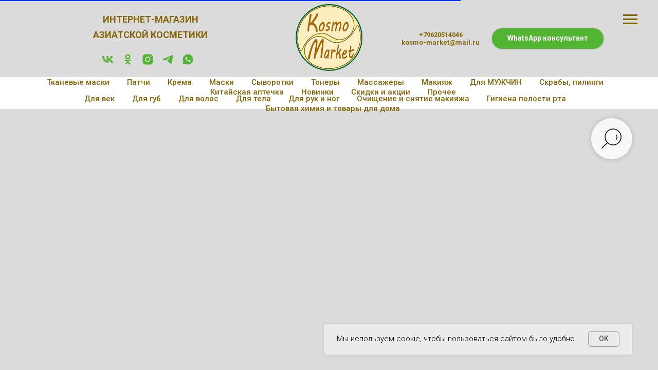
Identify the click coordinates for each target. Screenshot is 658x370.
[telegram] (167, 63)
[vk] (107, 63)
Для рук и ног (313, 98)
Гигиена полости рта (526, 98)
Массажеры (380, 82)
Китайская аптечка (247, 92)
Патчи (138, 82)
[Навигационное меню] (630, 19)
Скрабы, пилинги (571, 82)
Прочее (442, 92)
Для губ (146, 98)
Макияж (437, 82)
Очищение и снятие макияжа (413, 98)
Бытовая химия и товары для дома (333, 108)
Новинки (317, 92)
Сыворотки (272, 82)
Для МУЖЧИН (496, 82)
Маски (221, 82)
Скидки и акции (380, 92)
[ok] (127, 63)
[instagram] (147, 63)
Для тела (253, 98)
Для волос (198, 98)
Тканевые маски (78, 82)
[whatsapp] (187, 63)
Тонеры (325, 82)
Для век (99, 98)
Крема (180, 82)
